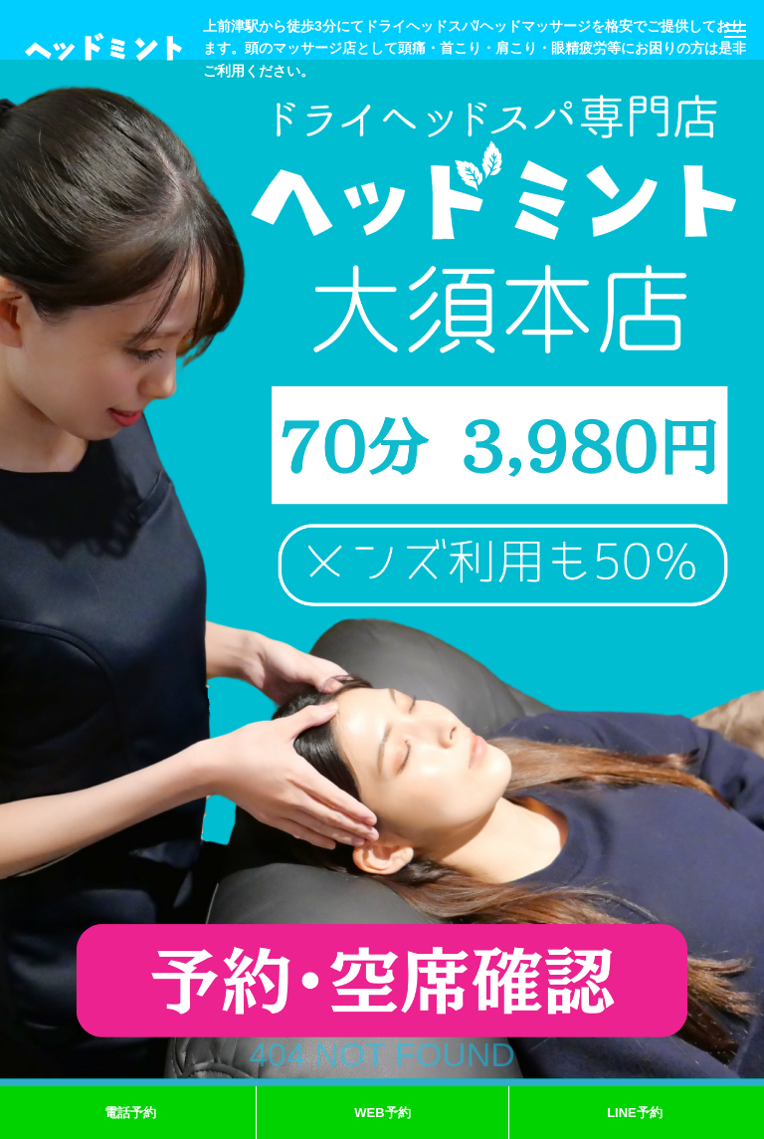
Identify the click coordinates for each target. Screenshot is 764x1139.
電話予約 (130, 1112)
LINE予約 (635, 1112)
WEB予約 (382, 1112)
